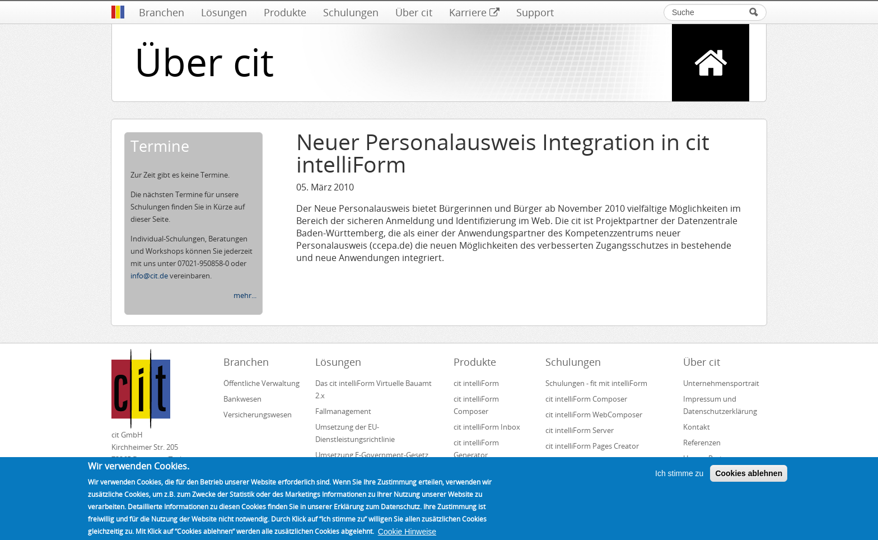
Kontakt (696, 427)
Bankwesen (242, 399)
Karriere (474, 12)
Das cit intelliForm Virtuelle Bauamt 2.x (373, 389)
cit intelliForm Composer (476, 405)
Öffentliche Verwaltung (261, 383)
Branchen (161, 12)
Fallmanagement (343, 411)
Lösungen (224, 12)
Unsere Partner (708, 458)
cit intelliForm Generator (476, 448)
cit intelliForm (476, 383)
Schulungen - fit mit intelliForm (596, 383)
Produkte (285, 12)
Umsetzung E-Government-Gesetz (371, 455)
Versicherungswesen (257, 414)
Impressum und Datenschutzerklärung (720, 405)
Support (535, 12)
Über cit (413, 12)
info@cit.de (149, 276)
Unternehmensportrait (721, 383)
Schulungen (351, 12)
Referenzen (702, 442)
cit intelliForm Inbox (487, 427)
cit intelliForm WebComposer (594, 414)
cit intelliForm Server (579, 430)
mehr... (244, 295)
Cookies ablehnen (748, 477)
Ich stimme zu (679, 477)
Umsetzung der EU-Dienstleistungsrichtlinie (355, 433)
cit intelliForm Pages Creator (592, 446)
